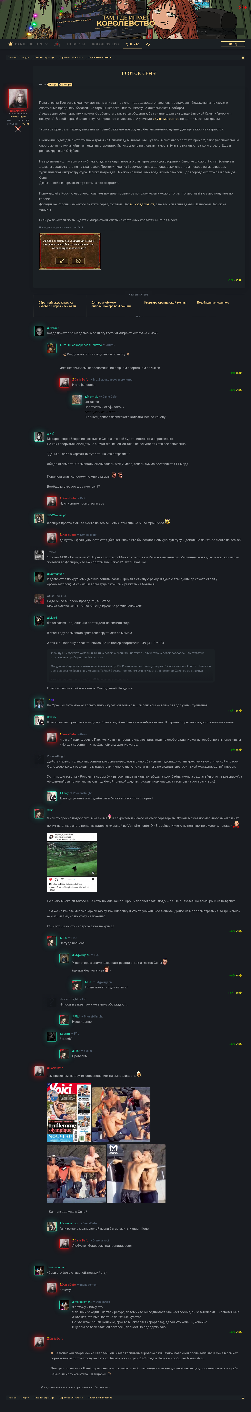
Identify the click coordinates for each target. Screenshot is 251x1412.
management (88, 1284)
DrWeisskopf (88, 534)
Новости (76, 44)
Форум (132, 44)
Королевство (105, 44)
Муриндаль (104, 982)
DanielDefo (110, 396)
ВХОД (233, 44)
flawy (83, 734)
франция (66, 84)
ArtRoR (110, 345)
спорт (53, 84)
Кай (82, 498)
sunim (88, 1050)
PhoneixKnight (82, 793)
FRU (73, 937)
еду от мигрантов (166, 119)
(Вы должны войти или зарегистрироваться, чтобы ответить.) (75, 1387)
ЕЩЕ (139, 317)
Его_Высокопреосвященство (113, 379)
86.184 (26, 124)
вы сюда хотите (142, 204)
